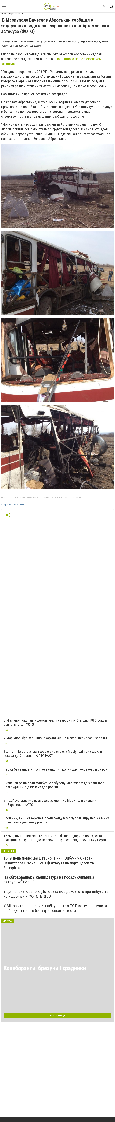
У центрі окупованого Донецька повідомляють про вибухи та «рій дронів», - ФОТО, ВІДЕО (56, 894)
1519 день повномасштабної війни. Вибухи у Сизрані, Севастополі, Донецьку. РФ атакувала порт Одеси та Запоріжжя (49, 863)
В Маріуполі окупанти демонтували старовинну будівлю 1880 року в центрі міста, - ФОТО (55, 722)
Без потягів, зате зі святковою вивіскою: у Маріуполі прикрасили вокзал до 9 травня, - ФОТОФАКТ (53, 754)
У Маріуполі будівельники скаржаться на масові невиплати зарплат (55, 738)
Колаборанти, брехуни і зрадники (45, 968)
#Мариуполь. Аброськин (12, 504)
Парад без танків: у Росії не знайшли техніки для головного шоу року (56, 769)
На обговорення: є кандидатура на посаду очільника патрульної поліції (49, 879)
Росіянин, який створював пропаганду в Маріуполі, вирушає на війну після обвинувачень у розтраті (56, 820)
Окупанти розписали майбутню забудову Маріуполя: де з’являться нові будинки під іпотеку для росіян (54, 785)
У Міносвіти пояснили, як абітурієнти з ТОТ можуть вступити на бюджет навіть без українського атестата (55, 908)
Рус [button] (104, 6)
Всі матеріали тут (57, 1015)
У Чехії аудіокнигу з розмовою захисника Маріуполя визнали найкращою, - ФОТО (50, 802)
